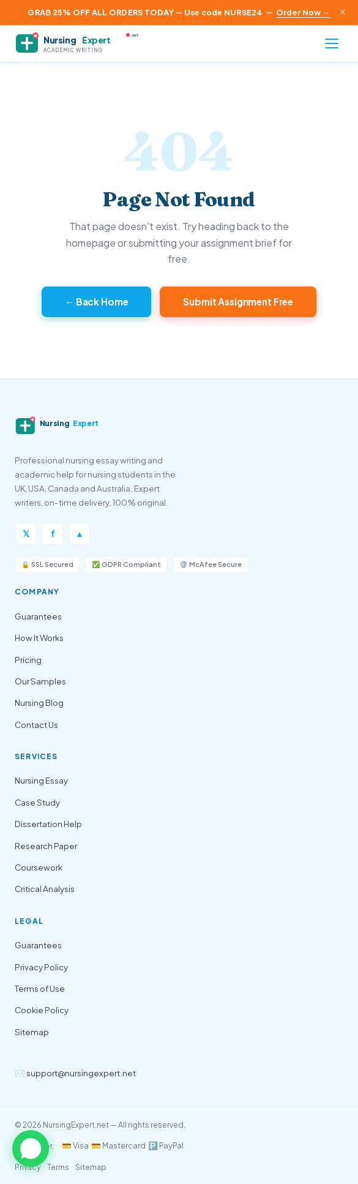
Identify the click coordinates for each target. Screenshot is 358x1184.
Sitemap (32, 1032)
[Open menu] (331, 43)
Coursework (38, 867)
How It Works (39, 637)
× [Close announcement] (343, 12)
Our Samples (40, 681)
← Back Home (97, 301)
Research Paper (46, 846)
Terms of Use (40, 988)
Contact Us (36, 724)
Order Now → (303, 12)
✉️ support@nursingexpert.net (75, 1073)
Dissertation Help (48, 824)
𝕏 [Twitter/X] (26, 533)
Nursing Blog (39, 702)
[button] (30, 1149)
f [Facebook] (53, 533)
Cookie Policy (42, 1010)
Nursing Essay (41, 780)
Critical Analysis (45, 888)
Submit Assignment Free (238, 301)
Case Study (37, 802)
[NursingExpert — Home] (82, 43)
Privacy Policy (41, 967)
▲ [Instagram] (79, 533)
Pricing (28, 659)
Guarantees (38, 616)
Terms (58, 1167)
